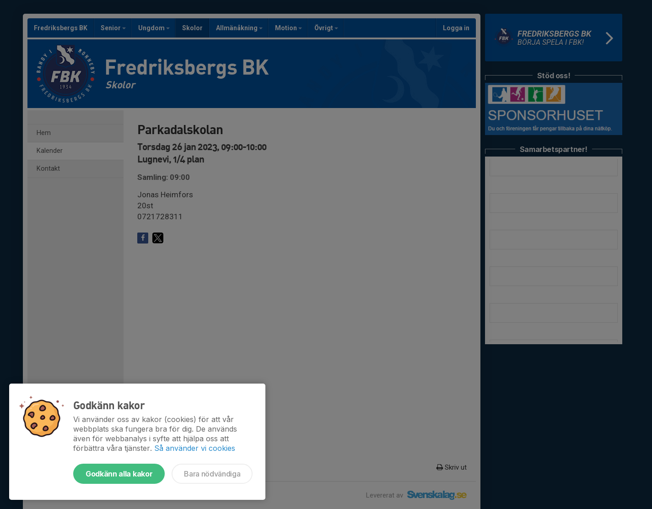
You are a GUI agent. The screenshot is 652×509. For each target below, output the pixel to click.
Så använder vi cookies (194, 448)
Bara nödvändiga (212, 473)
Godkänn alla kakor (119, 473)
